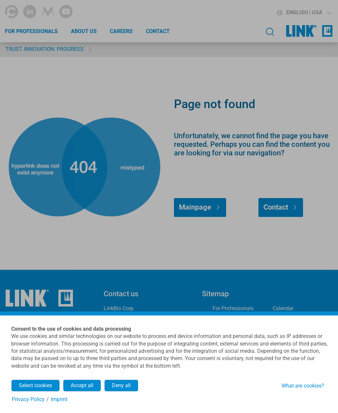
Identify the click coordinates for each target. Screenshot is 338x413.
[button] (292, 12)
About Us (84, 31)
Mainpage (195, 207)
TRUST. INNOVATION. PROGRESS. (45, 49)
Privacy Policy (28, 399)
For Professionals (31, 31)
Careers (121, 31)
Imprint (59, 399)
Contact (158, 31)
